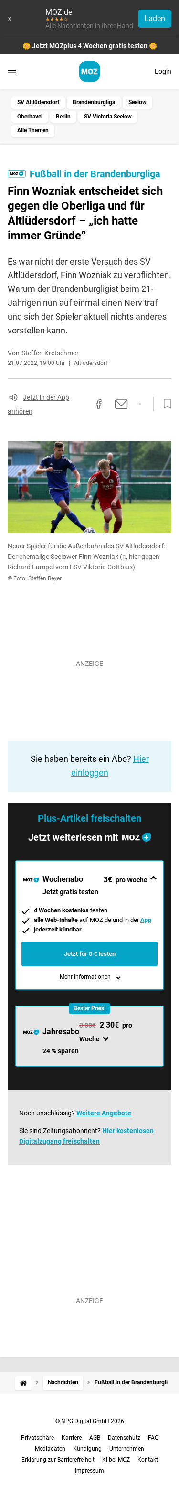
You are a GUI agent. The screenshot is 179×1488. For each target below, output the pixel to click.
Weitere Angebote (103, 1113)
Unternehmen (126, 1448)
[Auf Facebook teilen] (98, 404)
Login (163, 71)
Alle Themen (33, 130)
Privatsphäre (37, 1437)
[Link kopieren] (81, 404)
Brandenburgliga (94, 102)
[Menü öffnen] (12, 72)
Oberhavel (29, 116)
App (145, 919)
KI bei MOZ (116, 1459)
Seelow (137, 102)
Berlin (63, 116)
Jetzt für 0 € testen (90, 953)
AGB (94, 1437)
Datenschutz (124, 1437)
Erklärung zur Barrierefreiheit (58, 1459)
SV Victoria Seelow (108, 116)
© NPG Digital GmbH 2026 (89, 1421)
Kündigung (87, 1448)
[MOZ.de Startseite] (89, 71)
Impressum (89, 1470)
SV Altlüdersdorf (38, 102)
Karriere (72, 1437)
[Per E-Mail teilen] (121, 404)
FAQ (153, 1437)
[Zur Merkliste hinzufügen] (164, 404)
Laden (154, 18)
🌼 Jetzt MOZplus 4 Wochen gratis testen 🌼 (89, 46)
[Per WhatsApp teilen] (140, 404)
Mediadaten (50, 1448)
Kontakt (147, 1459)
